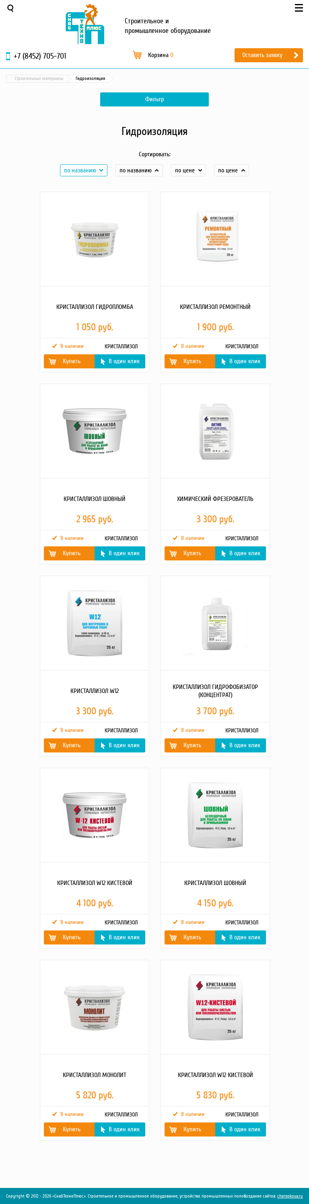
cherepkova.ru (290, 1196)
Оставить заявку (262, 55)
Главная (17, 79)
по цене (185, 170)
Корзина (160, 55)
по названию (80, 170)
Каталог (44, 79)
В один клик (124, 361)
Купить (71, 361)
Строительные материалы (88, 79)
